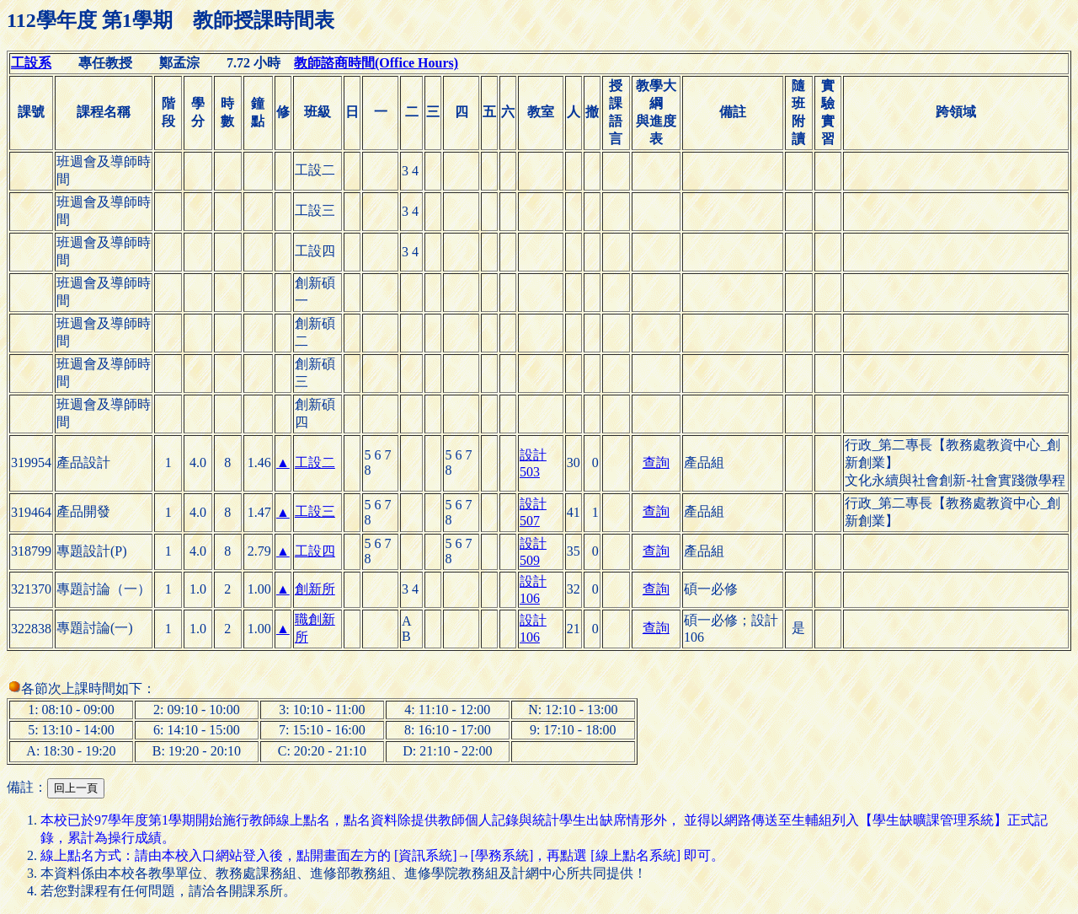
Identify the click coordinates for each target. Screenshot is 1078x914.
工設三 (315, 511)
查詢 (656, 462)
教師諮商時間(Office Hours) (376, 63)
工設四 (315, 551)
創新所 (315, 589)
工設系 (31, 63)
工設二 (315, 462)
